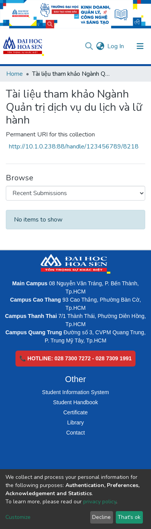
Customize (18, 517)
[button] (100, 46)
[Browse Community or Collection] (75, 193)
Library (75, 422)
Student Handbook (75, 402)
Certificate (75, 412)
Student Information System (75, 392)
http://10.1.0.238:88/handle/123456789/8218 (74, 146)
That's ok (129, 517)
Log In (116, 46)
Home (14, 74)
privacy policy (99, 501)
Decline (101, 517)
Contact (75, 432)
